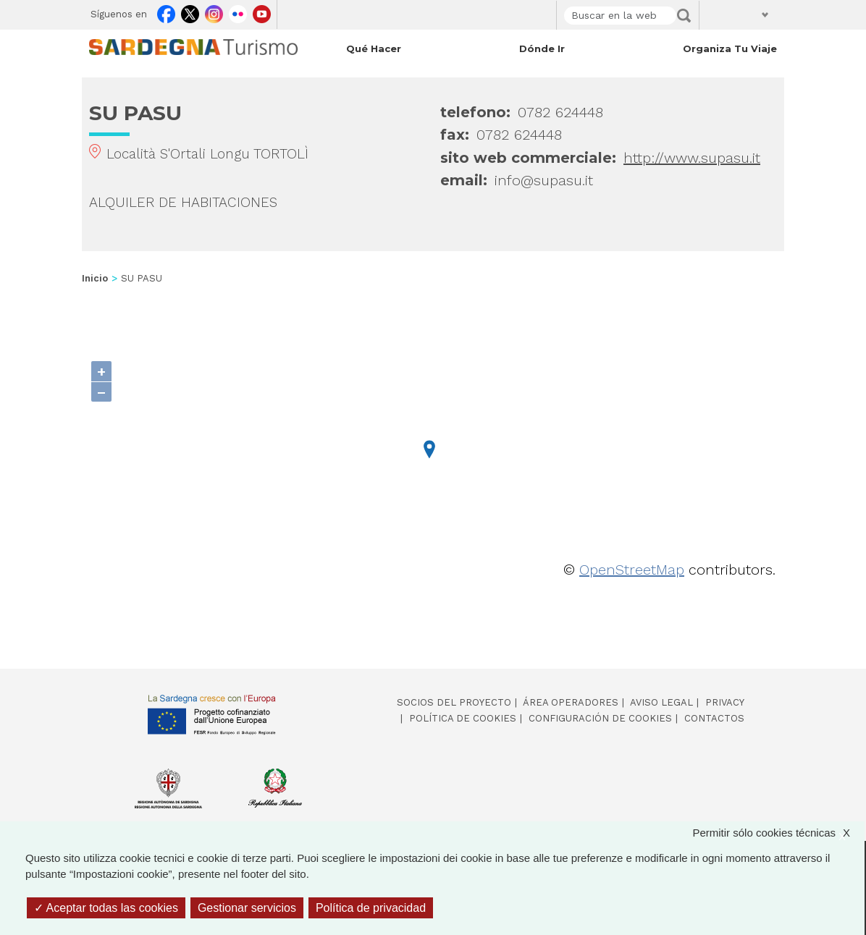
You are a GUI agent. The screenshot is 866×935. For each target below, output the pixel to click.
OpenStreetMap (631, 569)
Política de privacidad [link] (371, 908)
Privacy (724, 702)
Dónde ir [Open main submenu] (542, 48)
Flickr (238, 12)
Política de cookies (462, 718)
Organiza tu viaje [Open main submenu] (730, 48)
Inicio (95, 278)
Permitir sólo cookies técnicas (778, 833)
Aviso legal (661, 702)
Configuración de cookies (600, 718)
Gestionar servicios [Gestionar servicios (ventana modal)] (247, 908)
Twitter (190, 12)
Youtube (262, 12)
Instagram (214, 12)
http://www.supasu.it (691, 157)
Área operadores (570, 702)
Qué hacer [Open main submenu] (373, 48)
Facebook (166, 12)
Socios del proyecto (454, 702)
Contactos (714, 718)
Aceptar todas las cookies (106, 908)
